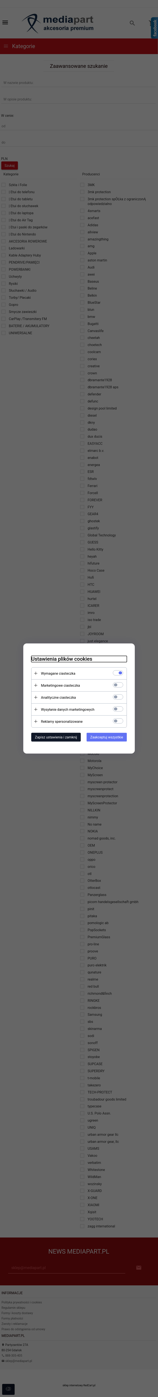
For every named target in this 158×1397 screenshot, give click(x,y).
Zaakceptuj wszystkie (108, 737)
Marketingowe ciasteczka (58, 685)
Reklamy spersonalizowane (60, 721)
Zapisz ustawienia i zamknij (54, 737)
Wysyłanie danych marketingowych (66, 709)
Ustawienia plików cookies (59, 659)
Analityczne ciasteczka (56, 697)
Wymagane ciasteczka (56, 673)
